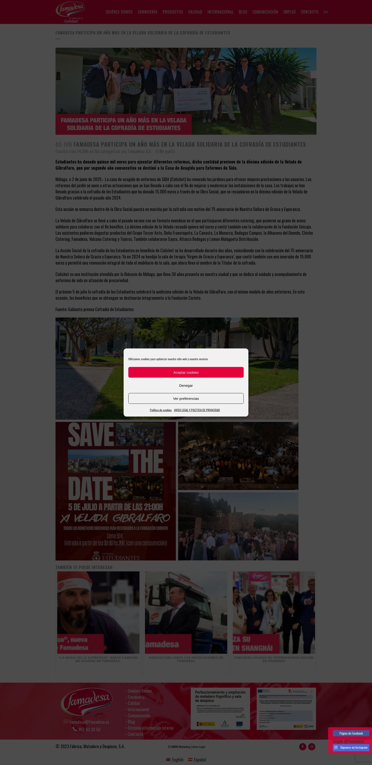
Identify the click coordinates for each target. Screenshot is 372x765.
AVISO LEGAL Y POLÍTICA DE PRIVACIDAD (197, 410)
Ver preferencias (186, 398)
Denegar (186, 385)
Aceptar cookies (186, 372)
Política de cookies (161, 410)
